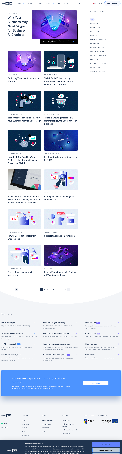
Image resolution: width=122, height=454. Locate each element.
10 (47, 289)
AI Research (94, 31)
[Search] (92, 11)
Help (5, 423)
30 (65, 289)
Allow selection (106, 436)
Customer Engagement (16, 232)
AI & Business (12, 13)
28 (59, 289)
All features (66, 420)
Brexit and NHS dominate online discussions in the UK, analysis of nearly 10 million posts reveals (24, 199)
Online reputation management (68, 425)
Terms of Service (47, 420)
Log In (100, 3)
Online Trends (13, 193)
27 (56, 289)
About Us (25, 420)
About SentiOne (96, 23)
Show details (100, 450)
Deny (106, 442)
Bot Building (95, 43)
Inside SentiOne (96, 59)
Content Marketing (15, 114)
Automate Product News (99, 39)
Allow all (106, 431)
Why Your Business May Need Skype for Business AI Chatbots (18, 26)
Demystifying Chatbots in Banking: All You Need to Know (60, 274)
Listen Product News (52, 153)
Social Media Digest (97, 71)
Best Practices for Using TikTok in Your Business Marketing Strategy (24, 119)
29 (62, 289)
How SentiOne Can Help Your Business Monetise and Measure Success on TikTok (23, 160)
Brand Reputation (50, 75)
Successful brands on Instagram (59, 235)
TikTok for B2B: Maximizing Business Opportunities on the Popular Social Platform (58, 81)
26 (53, 289)
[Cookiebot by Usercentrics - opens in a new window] (12, 450)
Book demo (96, 383)
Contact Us (25, 424)
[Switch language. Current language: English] (94, 3)
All (92, 19)
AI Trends (93, 35)
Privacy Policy (46, 424)
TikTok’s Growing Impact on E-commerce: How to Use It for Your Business (60, 120)
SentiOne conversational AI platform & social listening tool (6, 3)
